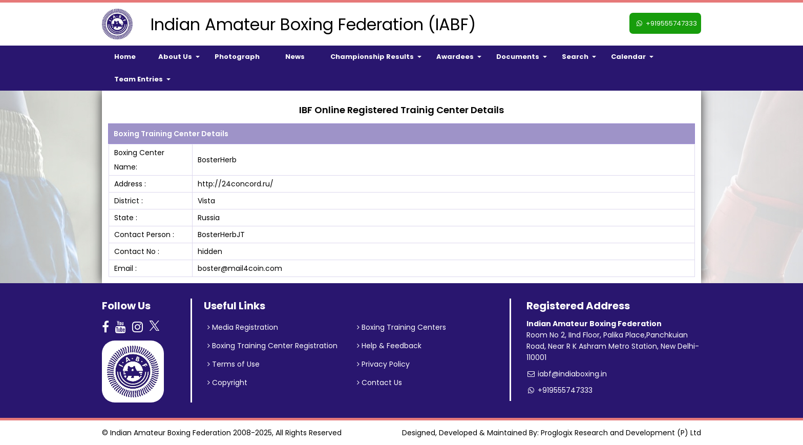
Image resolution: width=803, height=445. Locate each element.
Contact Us (379, 382)
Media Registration (242, 327)
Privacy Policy (383, 364)
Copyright (227, 382)
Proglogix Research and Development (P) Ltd (621, 433)
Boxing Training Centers (401, 327)
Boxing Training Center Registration (272, 346)
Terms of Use (233, 364)
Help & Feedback (389, 346)
